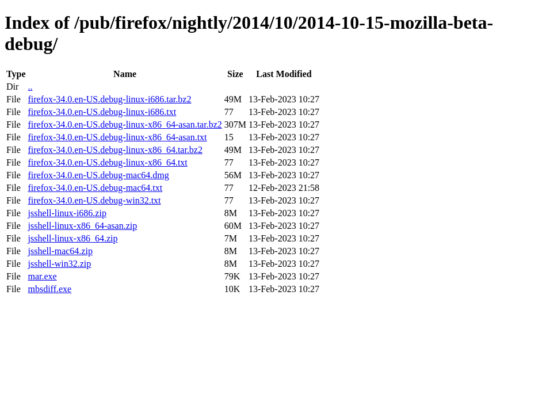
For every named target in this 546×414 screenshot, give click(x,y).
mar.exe (42, 276)
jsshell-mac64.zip (60, 251)
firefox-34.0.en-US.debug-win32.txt (94, 200)
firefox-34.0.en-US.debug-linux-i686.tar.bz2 (109, 99)
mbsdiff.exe (49, 289)
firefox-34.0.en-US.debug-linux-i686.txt (102, 112)
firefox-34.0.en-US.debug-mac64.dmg (98, 175)
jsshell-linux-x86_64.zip (72, 238)
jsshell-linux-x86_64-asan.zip (82, 226)
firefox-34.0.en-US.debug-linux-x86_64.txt (107, 162)
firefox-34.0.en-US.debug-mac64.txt (95, 188)
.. (30, 86)
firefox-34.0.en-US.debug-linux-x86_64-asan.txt (117, 137)
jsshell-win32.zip (59, 264)
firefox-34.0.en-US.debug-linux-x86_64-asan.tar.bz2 (125, 124)
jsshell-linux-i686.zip (67, 213)
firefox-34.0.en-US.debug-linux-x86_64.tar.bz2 (115, 150)
